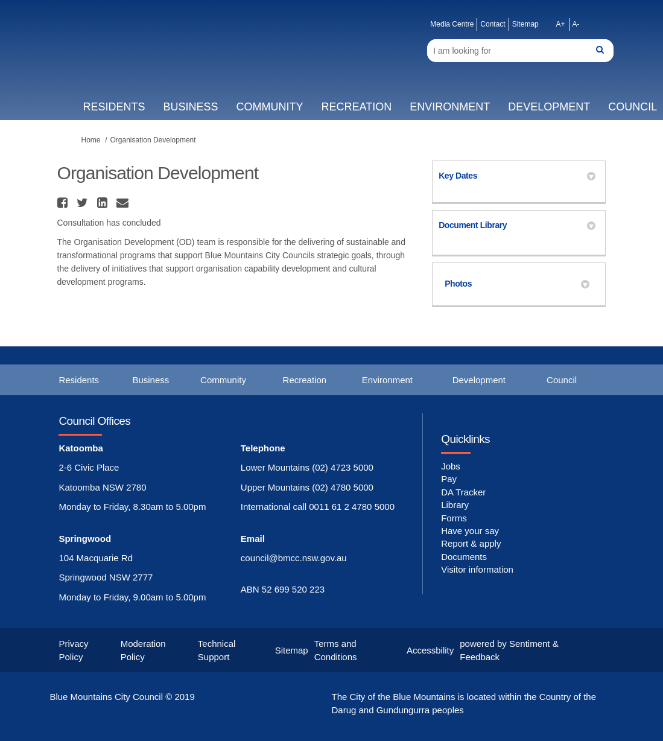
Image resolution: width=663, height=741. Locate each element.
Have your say (470, 531)
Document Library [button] (517, 225)
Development (549, 107)
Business (190, 107)
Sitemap (525, 24)
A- (576, 24)
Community (269, 107)
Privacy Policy (73, 649)
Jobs (450, 466)
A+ (560, 24)
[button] (64, 203)
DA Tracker (463, 492)
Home (91, 140)
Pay (449, 479)
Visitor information (477, 569)
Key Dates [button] (517, 175)
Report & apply (471, 543)
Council (562, 380)
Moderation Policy (143, 649)
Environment (450, 107)
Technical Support (217, 649)
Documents (464, 557)
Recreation (356, 107)
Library (455, 505)
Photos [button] (517, 283)
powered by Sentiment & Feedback (509, 649)
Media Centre (452, 24)
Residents (114, 107)
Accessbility (430, 650)
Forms (454, 518)
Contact (492, 24)
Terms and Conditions (335, 649)
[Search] (520, 50)
